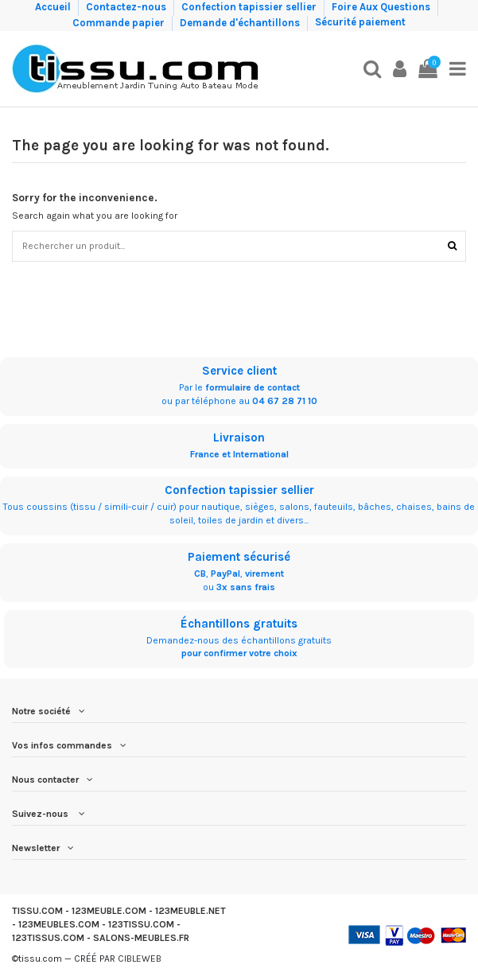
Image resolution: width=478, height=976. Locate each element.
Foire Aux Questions (382, 7)
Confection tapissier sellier (250, 7)
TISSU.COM (37, 910)
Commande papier (119, 22)
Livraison (239, 437)
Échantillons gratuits (239, 623)
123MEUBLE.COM (109, 910)
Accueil (54, 7)
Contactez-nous (127, 7)
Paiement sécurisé (239, 557)
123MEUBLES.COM (58, 924)
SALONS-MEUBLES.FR (141, 937)
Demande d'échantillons (241, 22)
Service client (239, 371)
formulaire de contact (252, 387)
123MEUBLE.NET (190, 910)
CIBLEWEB (139, 958)
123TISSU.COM (141, 924)
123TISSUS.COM (48, 937)
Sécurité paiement (360, 22)
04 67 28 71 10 (284, 400)
